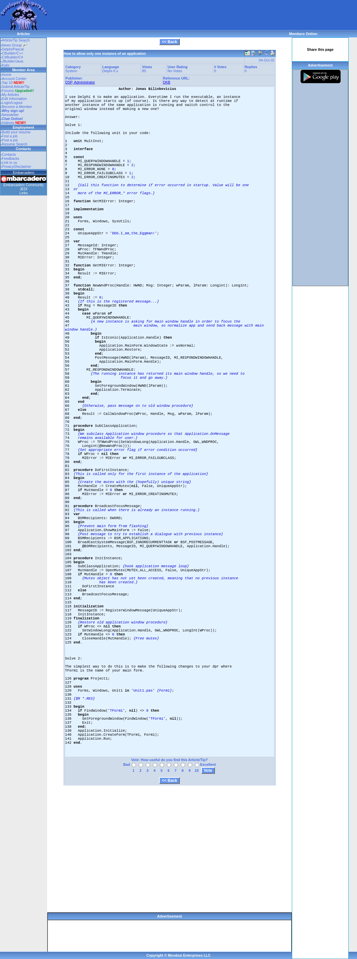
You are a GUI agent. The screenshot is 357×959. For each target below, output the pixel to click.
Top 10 (7, 83)
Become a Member (17, 107)
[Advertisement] (168, 15)
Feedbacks (10, 158)
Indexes (8, 123)
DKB (166, 82)
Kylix (6, 65)
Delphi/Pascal (13, 49)
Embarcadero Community (23, 185)
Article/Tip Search (16, 40)
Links (23, 193)
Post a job (10, 140)
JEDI (23, 189)
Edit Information (14, 99)
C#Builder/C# (12, 57)
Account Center (14, 79)
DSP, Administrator (80, 82)
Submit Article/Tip (16, 87)
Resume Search (14, 144)
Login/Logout (12, 103)
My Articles (10, 95)
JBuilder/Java (12, 61)
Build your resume (16, 132)
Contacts (9, 154)
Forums (18, 91)
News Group (14, 45)
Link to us (9, 162)
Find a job (10, 136)
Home (6, 75)
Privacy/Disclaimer (16, 166)
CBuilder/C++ (12, 53)
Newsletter (10, 115)
